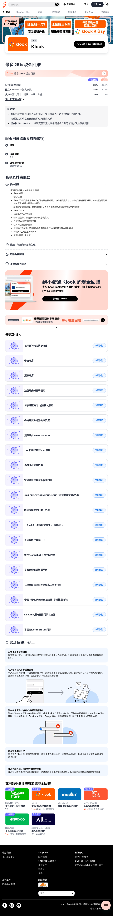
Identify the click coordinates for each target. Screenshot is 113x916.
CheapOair (63, 790)
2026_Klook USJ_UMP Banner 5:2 (22, 316)
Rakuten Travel (13, 790)
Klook (8, 341)
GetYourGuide (91, 790)
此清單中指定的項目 (23, 214)
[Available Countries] (56, 893)
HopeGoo (10, 815)
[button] (56, 184)
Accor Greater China (42, 815)
